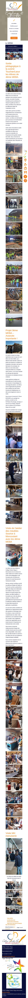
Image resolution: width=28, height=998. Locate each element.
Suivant (7, 929)
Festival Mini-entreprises (12, 921)
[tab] (14, 46)
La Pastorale (14, 33)
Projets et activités (14, 28)
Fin (9, 929)
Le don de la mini (11, 920)
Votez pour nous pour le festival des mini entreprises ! (14, 924)
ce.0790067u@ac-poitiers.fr (8, 956)
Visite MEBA (10, 918)
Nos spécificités (14, 31)
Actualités (14, 23)
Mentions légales (6, 992)
